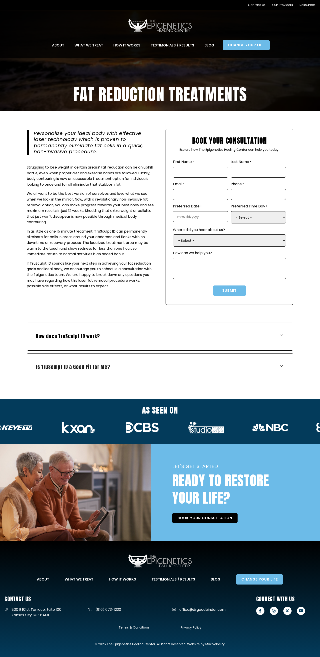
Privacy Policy (191, 627)
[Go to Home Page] (160, 25)
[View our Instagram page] (274, 611)
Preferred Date (187, 206)
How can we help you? (192, 252)
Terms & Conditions (134, 627)
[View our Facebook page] (260, 611)
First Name (183, 162)
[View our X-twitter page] (287, 611)
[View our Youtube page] (301, 611)
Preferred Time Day (249, 206)
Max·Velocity (215, 644)
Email (178, 184)
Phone (237, 184)
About (43, 579)
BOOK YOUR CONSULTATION (209, 522)
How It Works (122, 579)
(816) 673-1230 (108, 609)
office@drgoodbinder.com (202, 609)
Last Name (241, 162)
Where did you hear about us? (199, 229)
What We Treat (79, 579)
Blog (215, 579)
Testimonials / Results (173, 579)
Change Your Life (259, 579)
